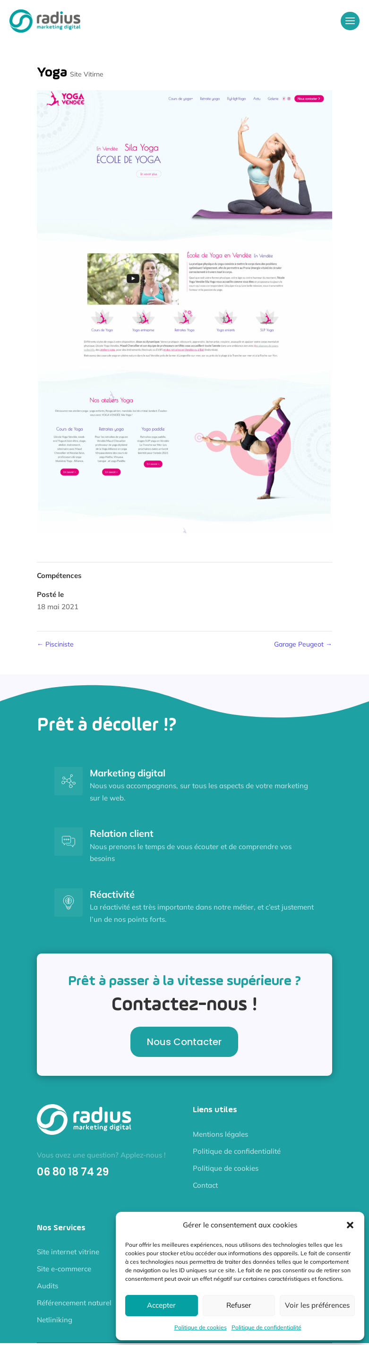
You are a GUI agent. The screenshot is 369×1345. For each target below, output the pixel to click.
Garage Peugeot (303, 644)
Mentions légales (220, 1134)
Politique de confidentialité (266, 1327)
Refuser (238, 1305)
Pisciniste (55, 644)
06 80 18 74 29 (73, 1172)
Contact (205, 1185)
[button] (350, 1225)
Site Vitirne (86, 74)
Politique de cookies (200, 1327)
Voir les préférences (317, 1305)
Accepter (161, 1305)
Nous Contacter (184, 1041)
